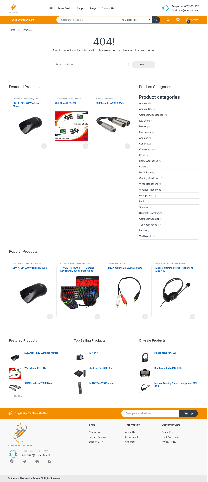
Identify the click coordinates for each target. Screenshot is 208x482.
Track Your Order (171, 437)
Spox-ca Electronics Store (24, 478)
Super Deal (64, 8)
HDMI (142, 155)
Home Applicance (148, 160)
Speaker (143, 207)
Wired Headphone (148, 183)
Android (143, 103)
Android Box (145, 109)
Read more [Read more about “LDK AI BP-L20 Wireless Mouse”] (44, 146)
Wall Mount (76, 98)
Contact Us (108, 8)
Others (142, 166)
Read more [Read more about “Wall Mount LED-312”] (85, 146)
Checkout (130, 441)
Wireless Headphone (150, 189)
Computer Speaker (149, 218)
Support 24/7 (96, 441)
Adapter (143, 138)
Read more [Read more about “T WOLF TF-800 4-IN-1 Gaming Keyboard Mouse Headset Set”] (97, 316)
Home (12, 29)
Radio (142, 201)
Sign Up (188, 413)
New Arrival (95, 432)
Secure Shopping (98, 437)
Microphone (145, 195)
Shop (80, 8)
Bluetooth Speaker (149, 213)
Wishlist (18, 396)
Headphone (145, 172)
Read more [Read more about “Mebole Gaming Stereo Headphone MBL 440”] (192, 316)
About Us (130, 432)
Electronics (108, 98)
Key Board (144, 120)
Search (143, 64)
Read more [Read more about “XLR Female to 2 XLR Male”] (127, 146)
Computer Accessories (23, 98)
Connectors (145, 149)
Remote (143, 230)
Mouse (37, 98)
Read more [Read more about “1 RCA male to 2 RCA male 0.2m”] (145, 316)
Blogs (93, 8)
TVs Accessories (62, 98)
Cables (99, 98)
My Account (131, 437)
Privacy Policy (169, 441)
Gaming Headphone (149, 178)
